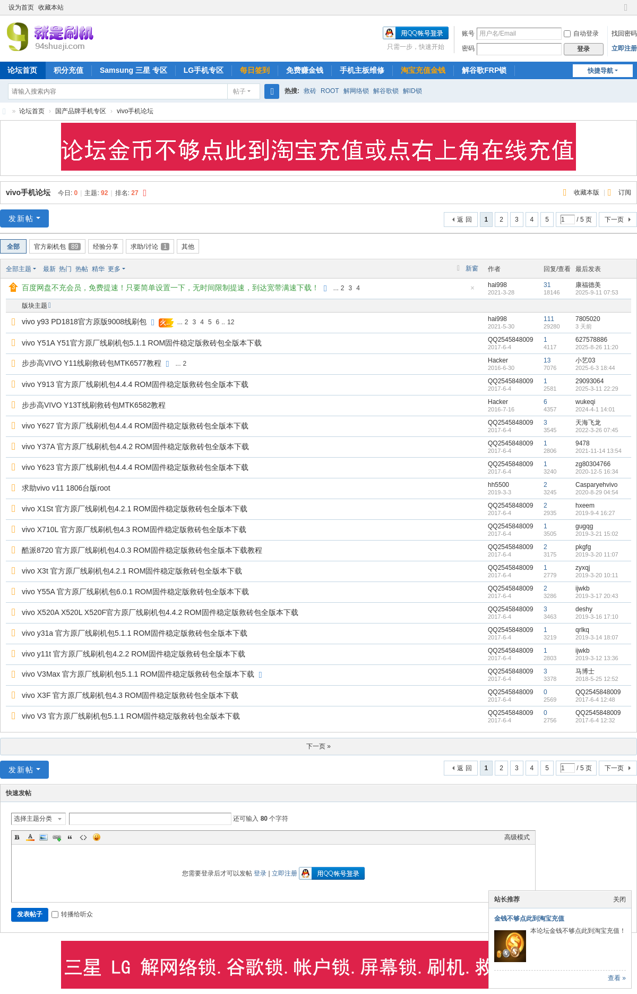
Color (30, 837)
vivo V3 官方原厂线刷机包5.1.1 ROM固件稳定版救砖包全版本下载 (131, 716)
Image (43, 837)
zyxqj (582, 567)
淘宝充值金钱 (423, 70)
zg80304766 (592, 464)
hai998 (497, 285)
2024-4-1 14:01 (595, 409)
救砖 (310, 91)
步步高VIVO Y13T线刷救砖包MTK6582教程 (94, 405)
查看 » (617, 978)
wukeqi (585, 402)
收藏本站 (51, 7)
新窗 (472, 268)
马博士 (585, 671)
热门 (65, 269)
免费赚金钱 (304, 70)
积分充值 (68, 70)
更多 (114, 269)
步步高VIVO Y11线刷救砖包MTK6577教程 (91, 363)
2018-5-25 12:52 (596, 679)
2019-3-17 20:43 (596, 596)
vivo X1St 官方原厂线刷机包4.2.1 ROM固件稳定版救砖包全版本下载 (134, 508)
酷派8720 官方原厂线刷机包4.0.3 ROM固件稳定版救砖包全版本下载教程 (142, 550)
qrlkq (582, 630)
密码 (468, 48)
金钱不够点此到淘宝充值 (529, 918)
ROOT (330, 91)
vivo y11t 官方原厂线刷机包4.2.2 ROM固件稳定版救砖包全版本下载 (133, 654)
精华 (98, 269)
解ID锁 (412, 91)
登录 (260, 873)
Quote (70, 837)
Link (56, 837)
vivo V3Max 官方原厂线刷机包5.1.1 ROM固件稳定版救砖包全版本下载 (138, 674)
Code (83, 837)
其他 (188, 246)
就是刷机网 (4, 111)
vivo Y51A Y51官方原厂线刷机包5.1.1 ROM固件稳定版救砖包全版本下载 (142, 343)
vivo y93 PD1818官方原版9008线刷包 (84, 321)
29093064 (589, 381)
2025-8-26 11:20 (596, 347)
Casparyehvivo (596, 484)
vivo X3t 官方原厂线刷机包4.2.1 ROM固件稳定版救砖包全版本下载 (132, 571)
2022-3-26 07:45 (596, 430)
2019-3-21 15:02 (596, 533)
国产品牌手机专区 (80, 111)
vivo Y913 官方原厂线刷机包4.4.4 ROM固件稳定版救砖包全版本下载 (135, 384)
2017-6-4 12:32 (595, 720)
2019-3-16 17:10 (596, 616)
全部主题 (18, 269)
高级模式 (517, 837)
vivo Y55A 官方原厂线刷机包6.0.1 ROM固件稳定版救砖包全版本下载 (135, 591)
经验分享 (105, 246)
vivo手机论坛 (135, 111)
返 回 (464, 219)
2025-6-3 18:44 (595, 368)
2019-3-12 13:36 (596, 658)
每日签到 (255, 70)
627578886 (591, 339)
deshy (583, 609)
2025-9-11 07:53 (596, 292)
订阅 (624, 192)
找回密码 (624, 33)
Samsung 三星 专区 (133, 70)
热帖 (81, 269)
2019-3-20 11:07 (596, 554)
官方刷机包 (57, 246)
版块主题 (34, 305)
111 (549, 319)
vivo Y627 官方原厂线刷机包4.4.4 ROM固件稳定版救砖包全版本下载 (135, 426)
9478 (582, 443)
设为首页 (21, 7)
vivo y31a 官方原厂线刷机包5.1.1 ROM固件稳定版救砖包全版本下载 (134, 633)
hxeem (585, 505)
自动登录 (581, 33)
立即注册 (624, 48)
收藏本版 (587, 192)
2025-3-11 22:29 (596, 388)
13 (547, 360)
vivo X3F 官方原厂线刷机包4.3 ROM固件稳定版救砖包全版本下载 (130, 695)
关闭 (619, 899)
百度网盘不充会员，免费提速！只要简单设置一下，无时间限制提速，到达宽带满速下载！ (170, 287)
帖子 (239, 91)
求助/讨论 (150, 246)
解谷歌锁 (386, 91)
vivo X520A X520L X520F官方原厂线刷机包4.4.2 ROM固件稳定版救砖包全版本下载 (160, 612)
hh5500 (498, 484)
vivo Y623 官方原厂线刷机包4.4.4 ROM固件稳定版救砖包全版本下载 (135, 467)
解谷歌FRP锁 (484, 70)
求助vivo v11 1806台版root (66, 488)
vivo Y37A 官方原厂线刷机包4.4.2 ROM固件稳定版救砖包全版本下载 (135, 446)
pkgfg (583, 547)
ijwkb (582, 588)
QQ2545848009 (510, 339)
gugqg (584, 526)
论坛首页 (32, 111)
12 (230, 322)
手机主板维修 (362, 70)
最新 (49, 269)
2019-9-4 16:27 (595, 513)
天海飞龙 (588, 422)
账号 (468, 33)
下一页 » (318, 746)
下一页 (614, 219)
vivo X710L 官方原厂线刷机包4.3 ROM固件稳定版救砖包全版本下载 (134, 529)
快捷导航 (600, 70)
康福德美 (588, 285)
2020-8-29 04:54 (596, 492)
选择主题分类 (33, 818)
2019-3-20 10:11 (596, 575)
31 (547, 285)
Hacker (498, 360)
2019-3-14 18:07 (596, 637)
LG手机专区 (203, 70)
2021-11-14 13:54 (598, 451)
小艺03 (585, 360)
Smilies (96, 837)
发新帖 (21, 218)
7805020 (587, 319)
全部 (13, 246)
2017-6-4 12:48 (595, 699)
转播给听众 (72, 914)
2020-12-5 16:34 (596, 471)
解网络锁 (356, 91)
